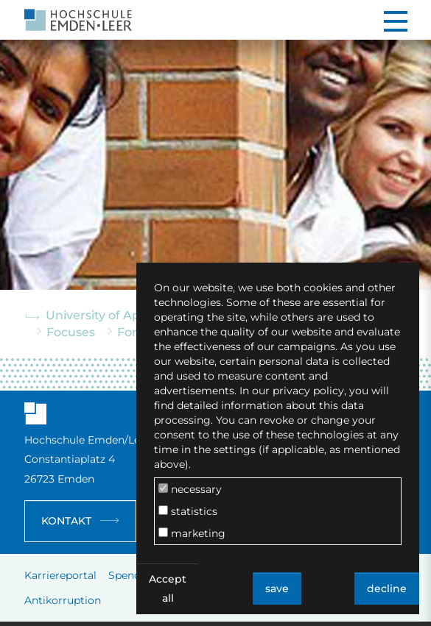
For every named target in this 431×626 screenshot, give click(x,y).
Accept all (167, 588)
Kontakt (66, 520)
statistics (187, 511)
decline (387, 588)
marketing (191, 533)
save (277, 588)
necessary (190, 489)
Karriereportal (60, 575)
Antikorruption (62, 600)
